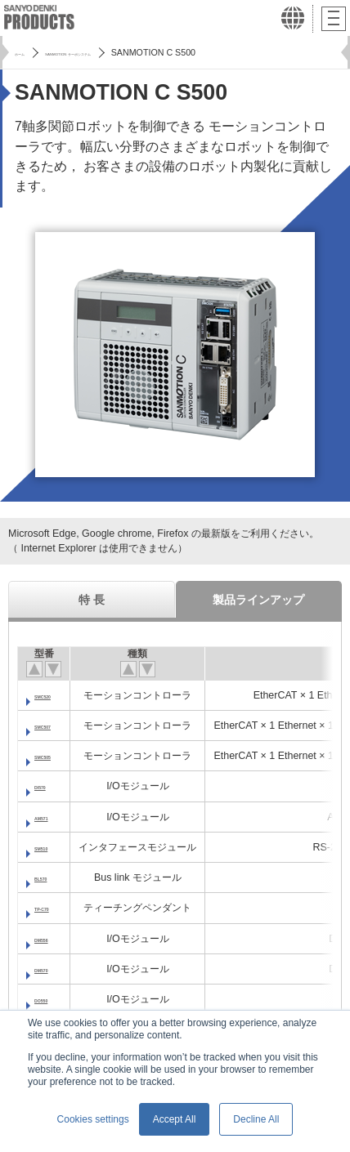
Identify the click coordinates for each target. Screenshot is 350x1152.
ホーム (28, 52)
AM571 (50, 817)
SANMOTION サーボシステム (121, 52)
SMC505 (54, 755)
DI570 (47, 786)
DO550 (50, 999)
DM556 (50, 938)
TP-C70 (52, 907)
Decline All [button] (256, 1119)
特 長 (92, 599)
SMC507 (54, 725)
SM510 (50, 847)
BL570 (49, 877)
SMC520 (54, 695)
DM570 (50, 969)
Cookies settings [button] (93, 1119)
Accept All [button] (174, 1119)
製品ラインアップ (258, 599)
